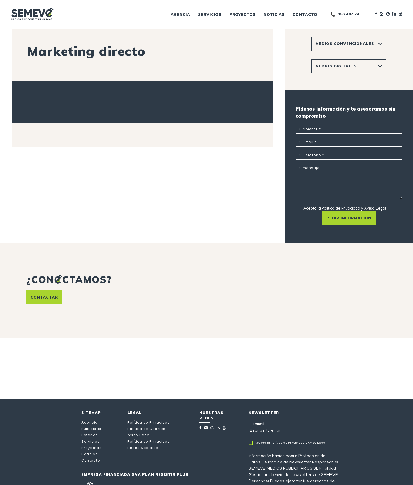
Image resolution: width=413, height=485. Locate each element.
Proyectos (242, 14)
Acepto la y (344, 209)
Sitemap (91, 412)
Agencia (180, 14)
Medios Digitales (336, 66)
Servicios (210, 14)
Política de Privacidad (341, 209)
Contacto (305, 14)
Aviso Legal (375, 209)
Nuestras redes (211, 415)
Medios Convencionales (345, 43)
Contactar (44, 297)
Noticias (274, 14)
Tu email (293, 428)
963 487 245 (350, 14)
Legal (134, 412)
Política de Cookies (146, 429)
